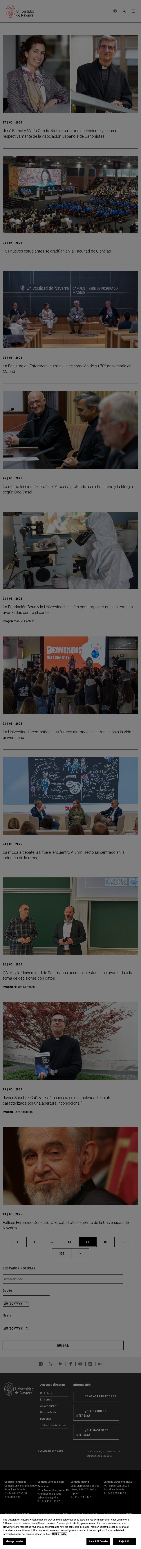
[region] (70, 1531)
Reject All (124, 1541)
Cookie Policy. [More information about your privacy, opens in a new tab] (59, 1534)
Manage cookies (14, 1541)
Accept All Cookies (98, 1541)
